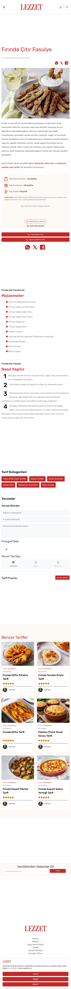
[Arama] (67, 7)
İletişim (35, 941)
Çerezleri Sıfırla (35, 953)
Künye (35, 938)
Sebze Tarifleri (37, 479)
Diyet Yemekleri (56, 479)
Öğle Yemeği (48, 485)
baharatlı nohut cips (44, 163)
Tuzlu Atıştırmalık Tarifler (14, 479)
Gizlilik (35, 947)
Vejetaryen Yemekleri (28, 485)
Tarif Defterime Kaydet (35, 222)
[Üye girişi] (61, 7)
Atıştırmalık (8, 485)
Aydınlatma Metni (35, 944)
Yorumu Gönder (62, 577)
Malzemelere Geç (35, 234)
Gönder (57, 871)
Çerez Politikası (36, 950)
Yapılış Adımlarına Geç (35, 240)
